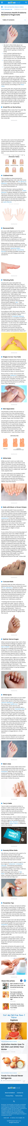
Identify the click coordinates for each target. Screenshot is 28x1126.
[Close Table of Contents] (25, 20)
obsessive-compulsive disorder (12, 864)
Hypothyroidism (15, 248)
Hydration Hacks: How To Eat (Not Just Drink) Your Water (17, 1006)
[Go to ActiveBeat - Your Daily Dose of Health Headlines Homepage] (14, 2)
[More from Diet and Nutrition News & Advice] (14, 1041)
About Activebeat (10, 1092)
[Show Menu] (2, 2)
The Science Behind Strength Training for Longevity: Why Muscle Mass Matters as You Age (17, 995)
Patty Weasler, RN (6, 9)
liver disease (14, 822)
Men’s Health (5, 647)
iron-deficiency (7, 588)
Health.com (14, 704)
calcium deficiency (7, 702)
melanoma (4, 518)
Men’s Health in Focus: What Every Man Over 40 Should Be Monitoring (17, 985)
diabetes (13, 375)
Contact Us (20, 1092)
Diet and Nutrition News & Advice (14, 7)
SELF (17, 302)
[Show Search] (26, 2)
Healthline (4, 771)
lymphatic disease (18, 316)
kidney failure (13, 823)
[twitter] (25, 980)
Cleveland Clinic (20, 709)
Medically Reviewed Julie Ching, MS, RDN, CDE (12, 1080)
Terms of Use (18, 1096)
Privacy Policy (9, 1096)
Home (2, 7)
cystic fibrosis (7, 202)
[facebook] (21, 980)
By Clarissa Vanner (5, 1051)
